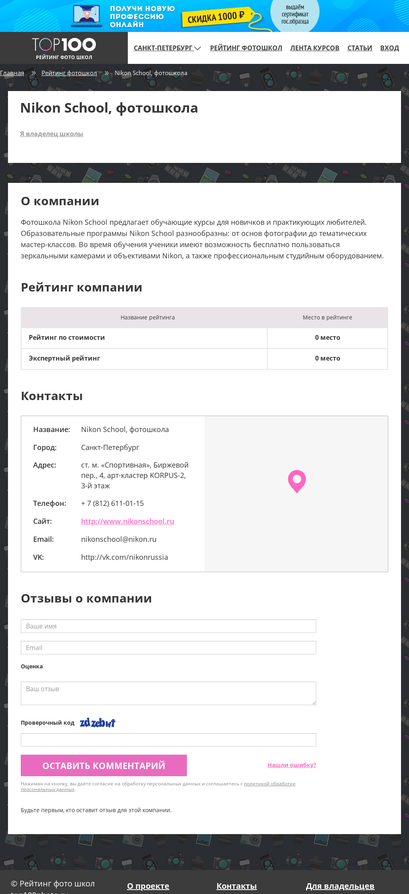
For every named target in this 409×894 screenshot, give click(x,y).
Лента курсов (315, 48)
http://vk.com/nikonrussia (124, 557)
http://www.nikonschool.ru (127, 521)
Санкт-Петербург (167, 48)
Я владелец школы (51, 133)
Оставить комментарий (103, 765)
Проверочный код (47, 722)
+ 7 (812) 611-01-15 (112, 503)
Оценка (32, 666)
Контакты (236, 885)
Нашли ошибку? (292, 765)
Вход (389, 48)
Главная (12, 73)
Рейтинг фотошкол (246, 48)
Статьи (359, 48)
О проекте (148, 885)
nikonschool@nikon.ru (119, 539)
